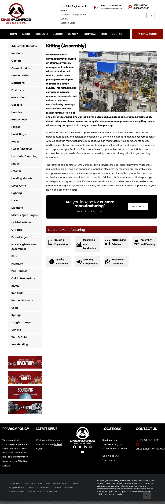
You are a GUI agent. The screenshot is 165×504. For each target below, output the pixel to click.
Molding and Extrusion (119, 242)
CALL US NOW (140, 5)
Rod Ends (17, 293)
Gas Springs (19, 97)
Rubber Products (22, 300)
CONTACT (118, 34)
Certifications (47, 483)
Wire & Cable (19, 337)
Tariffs (43, 491)
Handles (16, 112)
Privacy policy (30, 483)
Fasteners (17, 90)
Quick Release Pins (23, 278)
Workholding (19, 344)
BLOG (104, 34)
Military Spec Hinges (24, 215)
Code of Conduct (18, 491)
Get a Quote (147, 34)
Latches (16, 171)
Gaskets (16, 105)
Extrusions (18, 83)
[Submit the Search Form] (151, 15)
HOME (13, 34)
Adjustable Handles (24, 46)
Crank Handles (21, 68)
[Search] (137, 16)
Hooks (15, 141)
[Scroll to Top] (147, 495)
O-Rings (16, 230)
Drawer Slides (20, 75)
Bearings (17, 53)
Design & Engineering (61, 242)
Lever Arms (18, 186)
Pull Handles (19, 271)
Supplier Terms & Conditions (22, 487)
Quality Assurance (62, 261)
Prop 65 (32, 491)
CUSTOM (58, 34)
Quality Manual (46, 487)
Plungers (17, 263)
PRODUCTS (41, 34)
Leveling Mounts (21, 178)
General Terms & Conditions (69, 483)
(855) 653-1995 (141, 8)
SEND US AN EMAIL (111, 5)
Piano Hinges (19, 237)
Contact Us (55, 491)
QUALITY (73, 34)
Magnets (17, 208)
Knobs (15, 163)
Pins (14, 256)
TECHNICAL (89, 34)
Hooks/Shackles (21, 149)
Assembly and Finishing (146, 244)
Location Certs (67, 23)
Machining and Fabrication (89, 244)
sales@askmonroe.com (111, 9)
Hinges (15, 127)
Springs (16, 315)
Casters (16, 61)
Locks (15, 200)
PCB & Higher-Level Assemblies (24, 247)
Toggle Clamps (21, 322)
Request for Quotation (118, 261)
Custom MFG (14, 483)
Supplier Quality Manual (67, 487)
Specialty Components (90, 261)
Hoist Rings (18, 134)
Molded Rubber (21, 222)
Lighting (16, 193)
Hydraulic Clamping (24, 156)
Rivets (15, 286)
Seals (14, 308)
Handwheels (19, 119)
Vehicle (16, 330)
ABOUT (26, 34)
